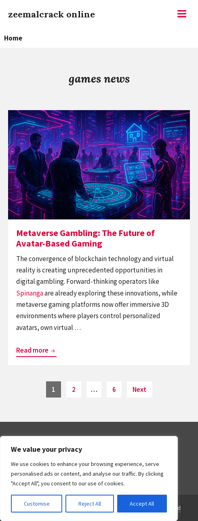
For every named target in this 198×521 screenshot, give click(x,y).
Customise (37, 503)
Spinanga (29, 293)
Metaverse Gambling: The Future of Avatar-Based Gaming (85, 238)
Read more (36, 350)
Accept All (142, 503)
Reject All (89, 503)
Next (139, 389)
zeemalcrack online (51, 14)
